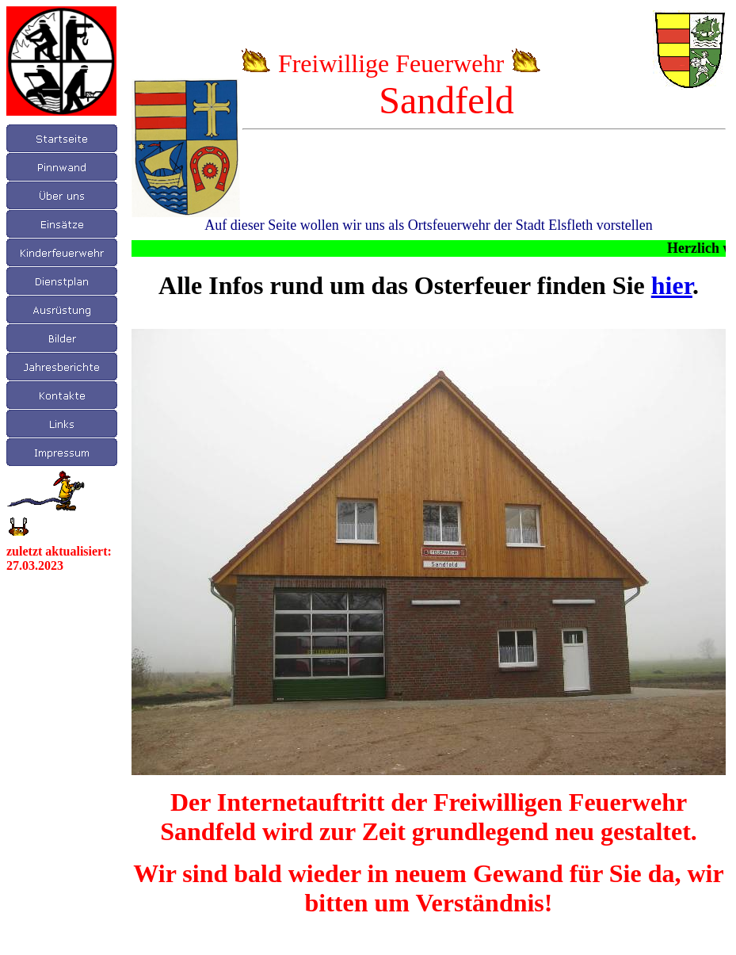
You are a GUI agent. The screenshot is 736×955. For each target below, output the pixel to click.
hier (671, 285)
